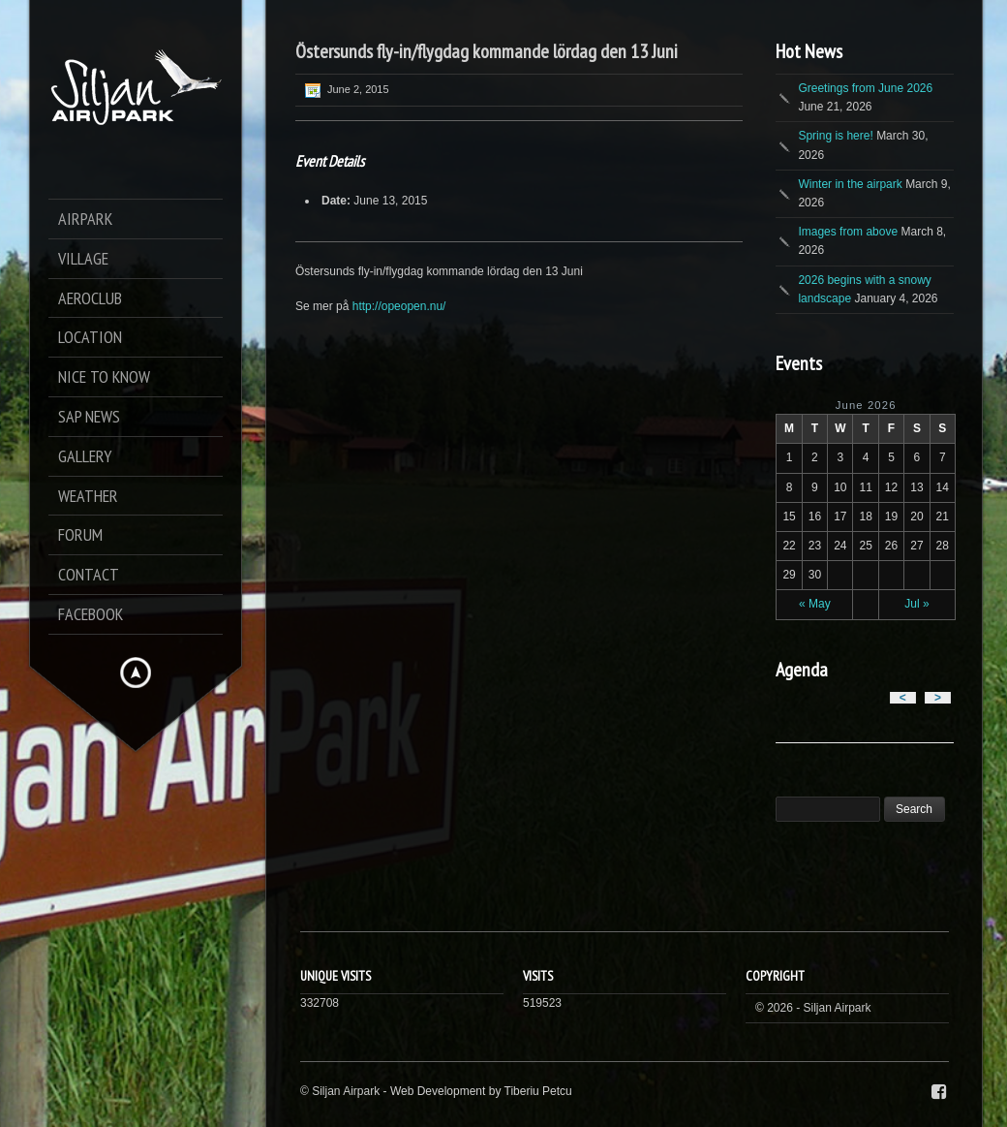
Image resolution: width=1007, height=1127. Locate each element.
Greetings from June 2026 (865, 88)
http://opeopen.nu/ (399, 306)
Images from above (848, 231)
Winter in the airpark (849, 184)
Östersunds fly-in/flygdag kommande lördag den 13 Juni (486, 51)
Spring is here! (835, 135)
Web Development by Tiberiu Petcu (481, 1091)
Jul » (916, 603)
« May (815, 603)
